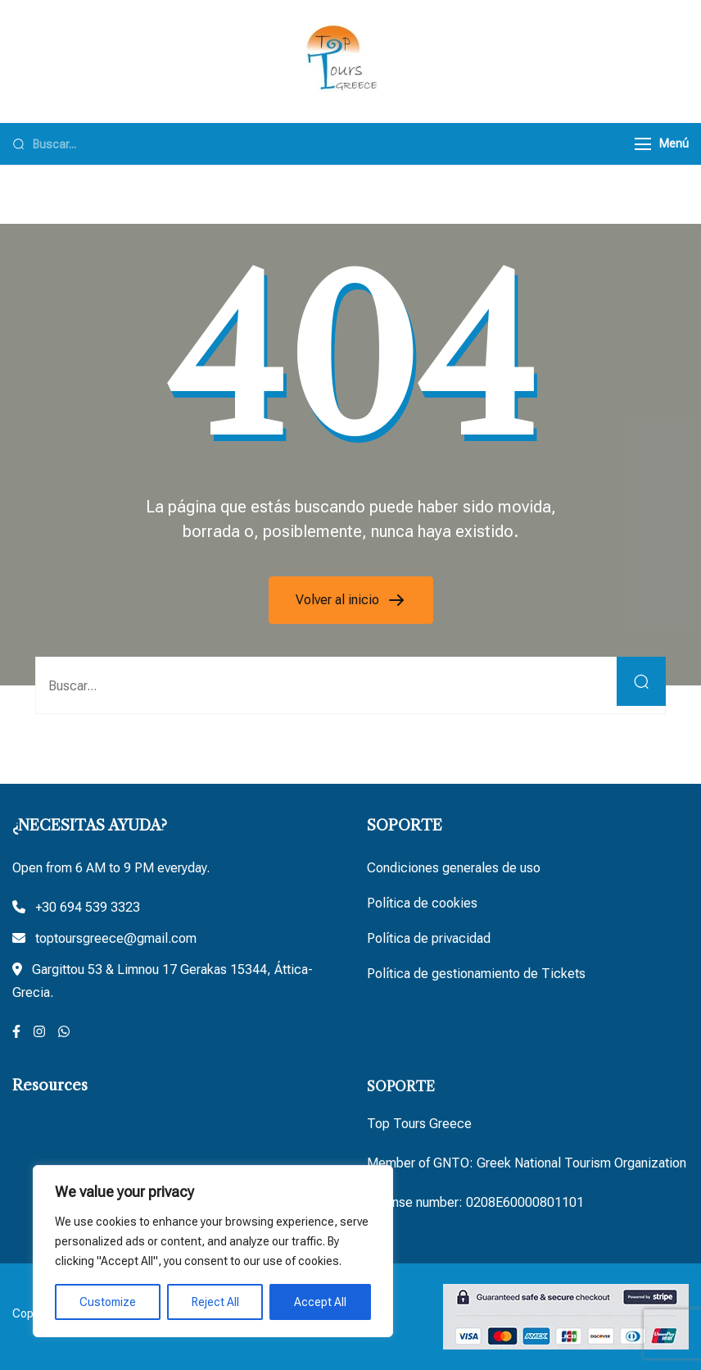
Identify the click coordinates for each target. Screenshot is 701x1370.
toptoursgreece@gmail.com (116, 938)
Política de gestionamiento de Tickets (476, 973)
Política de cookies (422, 903)
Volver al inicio (339, 600)
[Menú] (643, 144)
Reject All (215, 1302)
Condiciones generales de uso (453, 868)
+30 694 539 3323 (87, 907)
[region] (213, 1251)
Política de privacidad (429, 938)
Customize (107, 1302)
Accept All (320, 1302)
